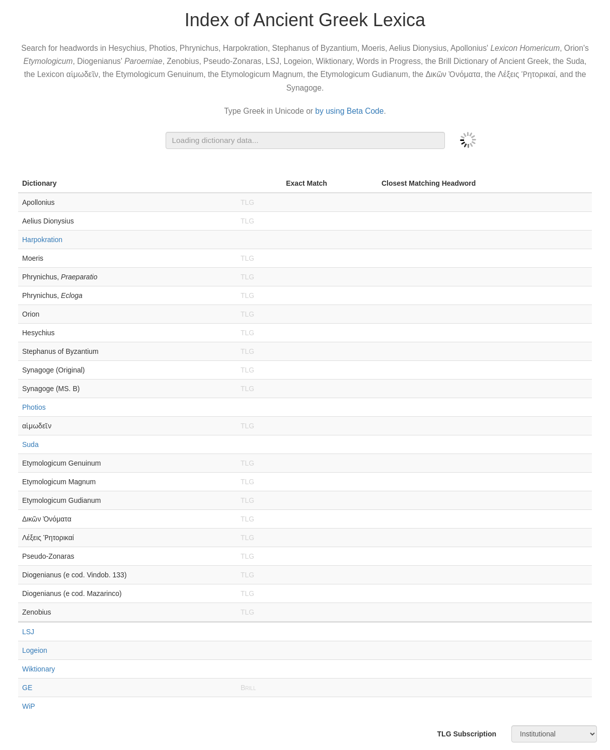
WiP (28, 706)
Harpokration (42, 240)
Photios (34, 407)
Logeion (34, 650)
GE (27, 688)
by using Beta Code (349, 111)
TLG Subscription (466, 734)
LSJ (28, 632)
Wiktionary (38, 669)
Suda (30, 444)
